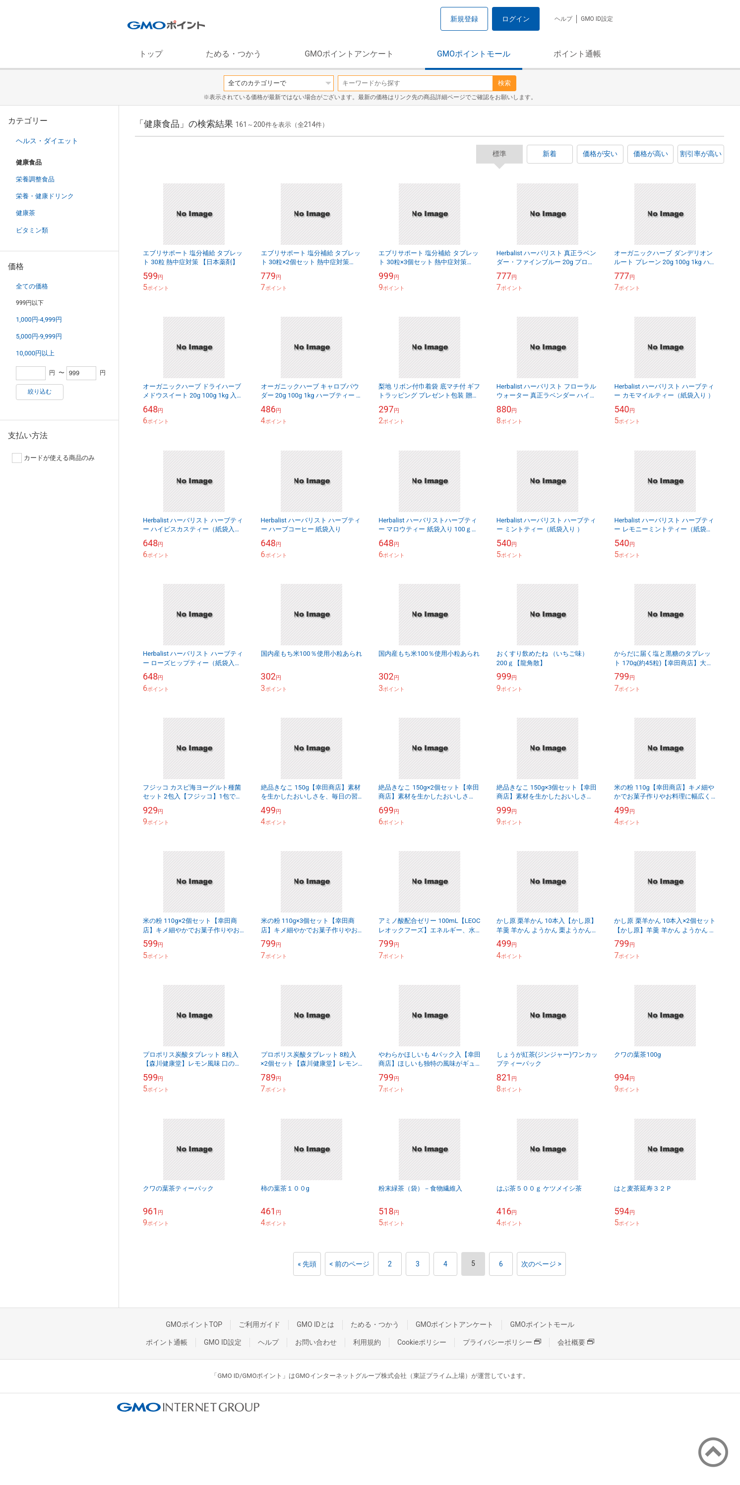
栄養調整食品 (35, 179)
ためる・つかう (233, 53)
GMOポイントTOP (194, 1324)
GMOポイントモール (473, 53)
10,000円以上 (35, 353)
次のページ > (541, 1264)
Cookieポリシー (421, 1342)
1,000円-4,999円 (39, 319)
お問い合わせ (316, 1342)
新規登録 (464, 19)
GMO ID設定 (597, 18)
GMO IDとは (315, 1324)
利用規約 (367, 1342)
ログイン (516, 19)
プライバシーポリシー (502, 1342)
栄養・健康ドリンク (45, 196)
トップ (151, 53)
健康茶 (25, 213)
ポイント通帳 (577, 53)
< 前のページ (349, 1264)
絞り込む (40, 391)
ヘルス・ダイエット (47, 141)
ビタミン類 (32, 230)
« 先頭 (307, 1264)
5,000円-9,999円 (39, 336)
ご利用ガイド (259, 1324)
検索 (504, 83)
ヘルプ (563, 18)
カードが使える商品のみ (53, 458)
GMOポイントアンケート (349, 53)
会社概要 (575, 1342)
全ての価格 (32, 286)
